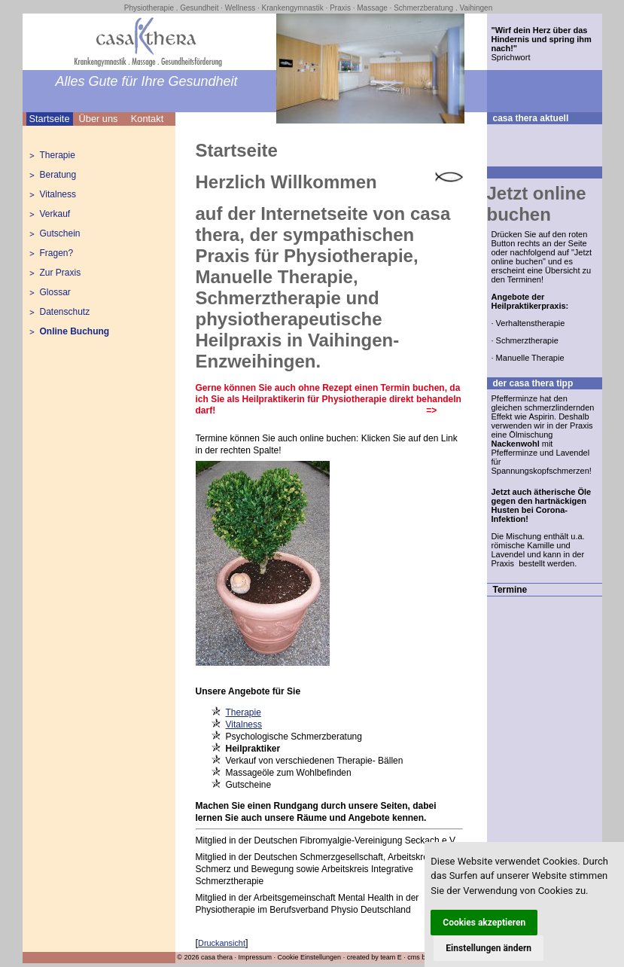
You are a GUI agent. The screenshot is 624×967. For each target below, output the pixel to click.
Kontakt (147, 118)
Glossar (55, 292)
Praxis (340, 8)
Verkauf (55, 214)
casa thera (217, 957)
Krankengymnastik (293, 8)
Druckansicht (221, 942)
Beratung (58, 174)
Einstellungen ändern (488, 948)
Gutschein (60, 233)
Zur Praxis (60, 272)
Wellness (240, 8)
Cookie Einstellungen (310, 957)
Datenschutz (65, 312)
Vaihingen (475, 8)
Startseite (49, 118)
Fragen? (57, 253)
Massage (372, 8)
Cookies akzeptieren (484, 922)
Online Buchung (75, 331)
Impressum (255, 957)
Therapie (57, 155)
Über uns (98, 118)
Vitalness (58, 194)
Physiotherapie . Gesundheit (171, 8)
